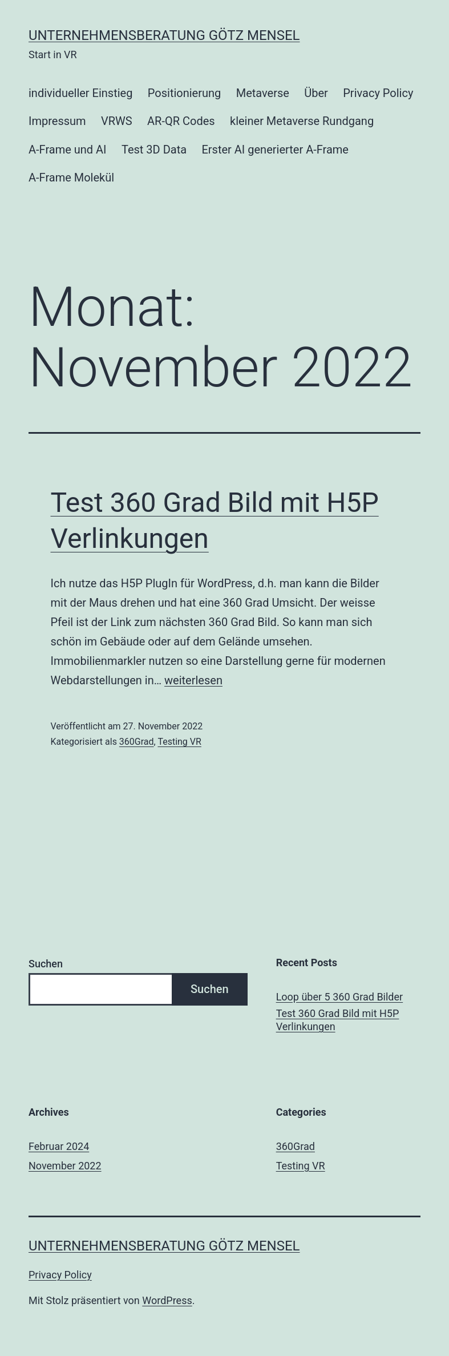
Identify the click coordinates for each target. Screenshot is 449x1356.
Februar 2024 (59, 1146)
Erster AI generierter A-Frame (274, 149)
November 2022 (65, 1166)
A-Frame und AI (68, 149)
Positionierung (184, 93)
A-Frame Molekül (71, 177)
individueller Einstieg (80, 93)
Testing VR (179, 741)
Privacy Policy (378, 93)
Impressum (57, 121)
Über (316, 93)
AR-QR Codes (181, 121)
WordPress (167, 1300)
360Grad (136, 741)
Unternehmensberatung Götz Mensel (164, 35)
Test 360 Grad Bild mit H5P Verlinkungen (337, 1019)
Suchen (46, 964)
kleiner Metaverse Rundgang (302, 121)
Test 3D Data (154, 149)
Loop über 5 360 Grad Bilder (339, 997)
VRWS (116, 121)
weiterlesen (193, 680)
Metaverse (262, 93)
